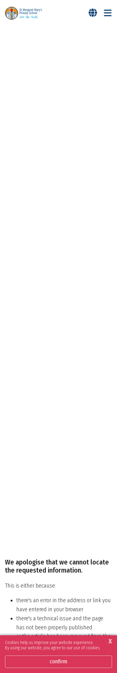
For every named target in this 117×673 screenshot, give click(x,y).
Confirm (58, 661)
